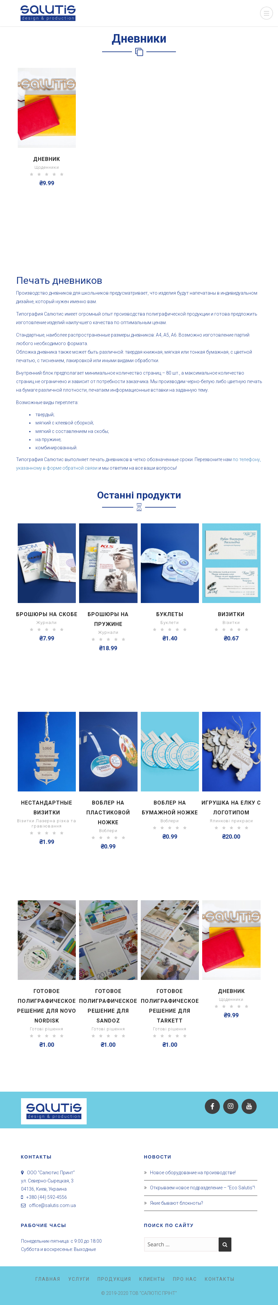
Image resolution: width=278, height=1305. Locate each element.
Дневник (46, 159)
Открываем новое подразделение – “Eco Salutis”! (202, 1187)
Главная (47, 1279)
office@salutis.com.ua (52, 1205)
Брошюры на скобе (46, 614)
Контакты (220, 1279)
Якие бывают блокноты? (176, 1203)
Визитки (231, 614)
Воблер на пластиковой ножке (108, 813)
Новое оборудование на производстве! (193, 1172)
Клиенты (152, 1279)
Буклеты (169, 614)
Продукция (114, 1279)
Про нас (185, 1279)
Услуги (79, 1279)
